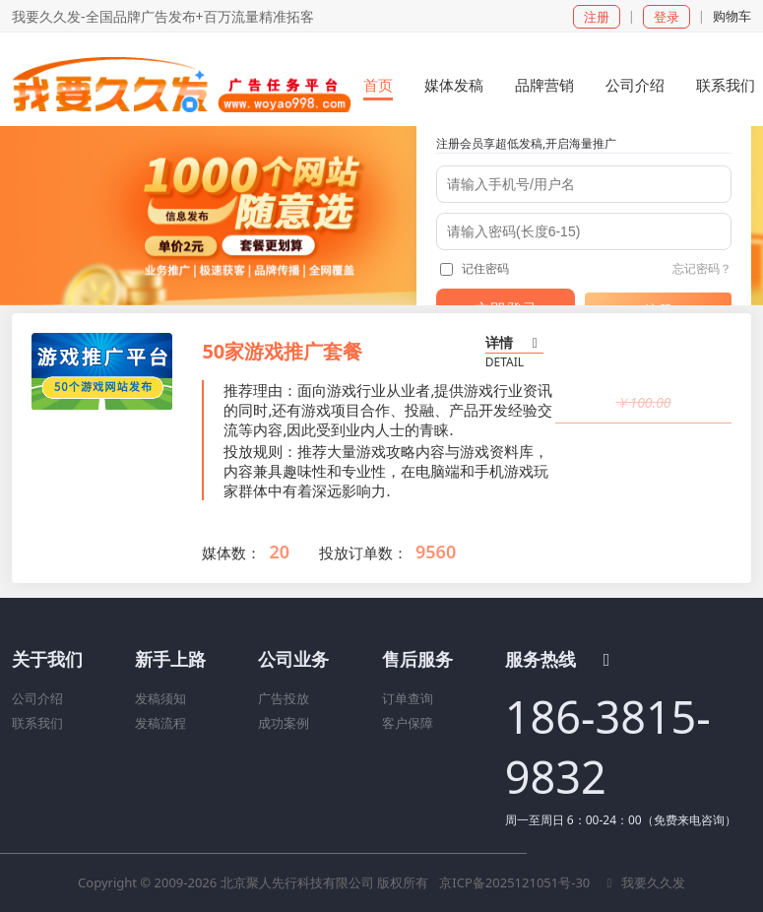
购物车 (732, 16)
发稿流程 (160, 723)
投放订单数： (363, 552)
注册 (596, 17)
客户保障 (407, 723)
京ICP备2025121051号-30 (516, 882)
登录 (666, 17)
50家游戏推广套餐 (282, 351)
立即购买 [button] (643, 448)
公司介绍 (37, 698)
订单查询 (407, 698)
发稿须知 (160, 698)
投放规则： (260, 451)
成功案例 (283, 723)
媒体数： (231, 552)
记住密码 (474, 268)
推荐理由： (260, 390)
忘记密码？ (701, 268)
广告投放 (283, 698)
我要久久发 (643, 882)
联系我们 (37, 723)
